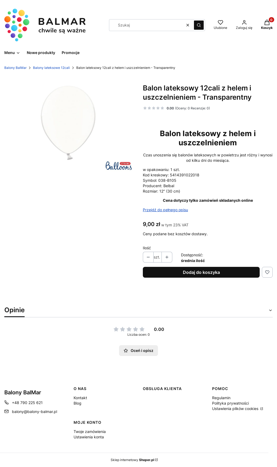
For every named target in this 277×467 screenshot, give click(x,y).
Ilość (147, 248)
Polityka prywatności (230, 403)
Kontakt (80, 397)
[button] (199, 25)
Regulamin (221, 397)
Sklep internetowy (132, 460)
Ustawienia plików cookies (235, 408)
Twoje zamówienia (90, 431)
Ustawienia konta (89, 437)
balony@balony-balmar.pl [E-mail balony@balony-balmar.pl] (34, 411)
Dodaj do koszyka (201, 272)
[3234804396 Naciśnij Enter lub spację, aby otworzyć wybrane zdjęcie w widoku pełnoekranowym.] (69, 125)
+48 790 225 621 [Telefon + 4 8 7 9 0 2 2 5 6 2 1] (27, 402)
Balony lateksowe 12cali (51, 68)
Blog (77, 403)
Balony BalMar (15, 68)
